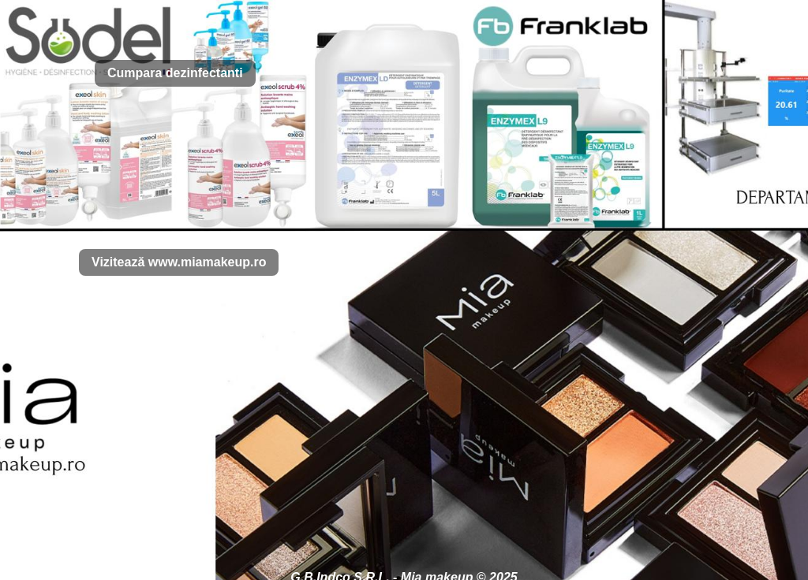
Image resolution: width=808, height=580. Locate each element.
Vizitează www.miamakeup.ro (179, 262)
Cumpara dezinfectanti (175, 73)
